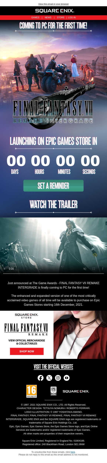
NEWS (48, 17)
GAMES (35, 17)
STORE (61, 17)
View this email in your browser (53, 4)
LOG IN (72, 17)
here (72, 452)
